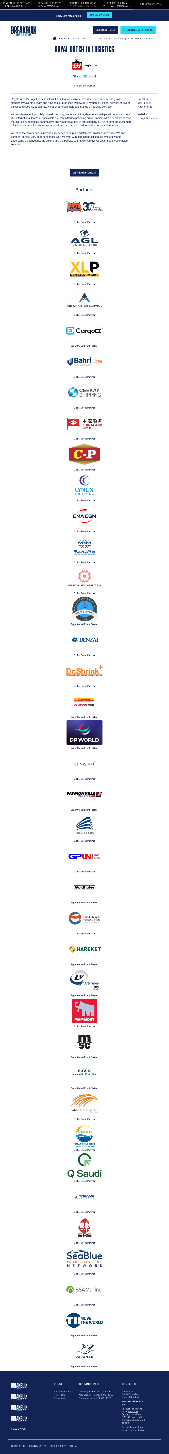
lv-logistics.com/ (147, 117)
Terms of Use (18, 1446)
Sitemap (73, 1446)
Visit (85, 38)
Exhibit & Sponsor (69, 38)
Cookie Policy (58, 1446)
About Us (149, 38)
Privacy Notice (37, 1446)
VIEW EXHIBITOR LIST (84, 172)
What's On (96, 38)
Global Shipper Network (127, 38)
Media (107, 38)
